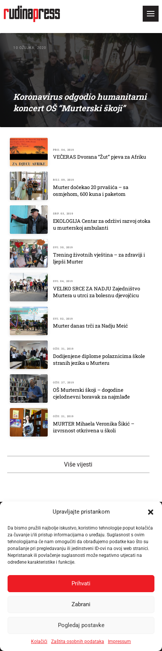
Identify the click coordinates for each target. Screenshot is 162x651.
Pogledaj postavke (81, 625)
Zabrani (81, 604)
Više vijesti (78, 464)
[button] (150, 512)
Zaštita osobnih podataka (77, 641)
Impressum (119, 641)
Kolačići (39, 641)
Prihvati (81, 583)
